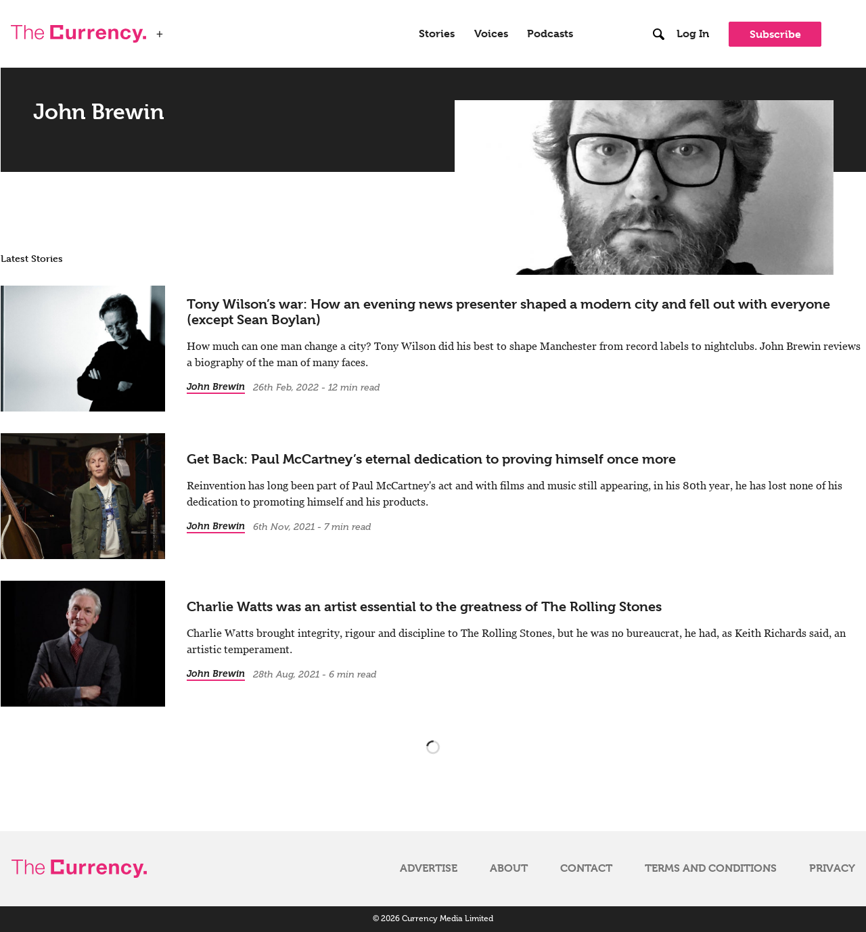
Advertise (428, 868)
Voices (491, 34)
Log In (693, 34)
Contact (586, 868)
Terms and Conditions (711, 868)
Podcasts (550, 34)
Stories (437, 34)
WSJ (181, 30)
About (509, 868)
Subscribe (775, 34)
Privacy (832, 868)
